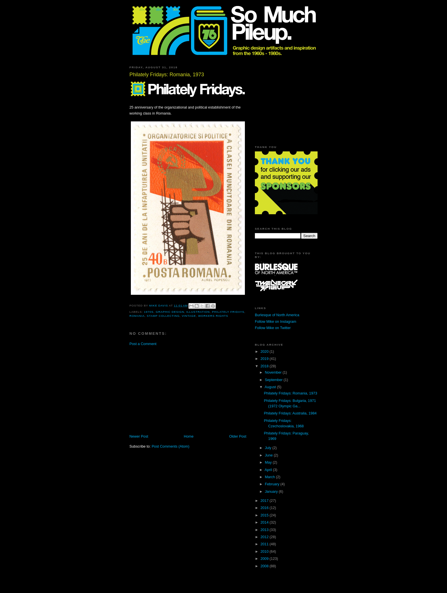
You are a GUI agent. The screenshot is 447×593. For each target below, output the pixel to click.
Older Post (237, 436)
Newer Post (138, 436)
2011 (265, 544)
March (270, 477)
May (269, 462)
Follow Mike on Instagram (275, 321)
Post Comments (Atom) (170, 446)
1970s (149, 311)
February (273, 484)
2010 (265, 551)
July (268, 448)
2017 (265, 500)
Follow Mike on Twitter (273, 328)
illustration (198, 311)
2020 (265, 351)
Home (189, 436)
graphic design (170, 311)
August (271, 387)
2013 (265, 530)
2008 (265, 566)
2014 (265, 522)
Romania (137, 315)
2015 (265, 515)
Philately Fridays (228, 311)
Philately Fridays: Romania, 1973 (290, 393)
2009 (265, 558)
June (269, 455)
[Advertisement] (177, 390)
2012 (265, 537)
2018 (265, 366)
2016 (265, 508)
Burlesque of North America (277, 315)
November (274, 372)
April (269, 470)
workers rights (213, 315)
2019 (265, 358)
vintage (189, 315)
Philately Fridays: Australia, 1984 (290, 413)
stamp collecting (163, 315)
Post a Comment (143, 344)
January (272, 491)
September (274, 380)
